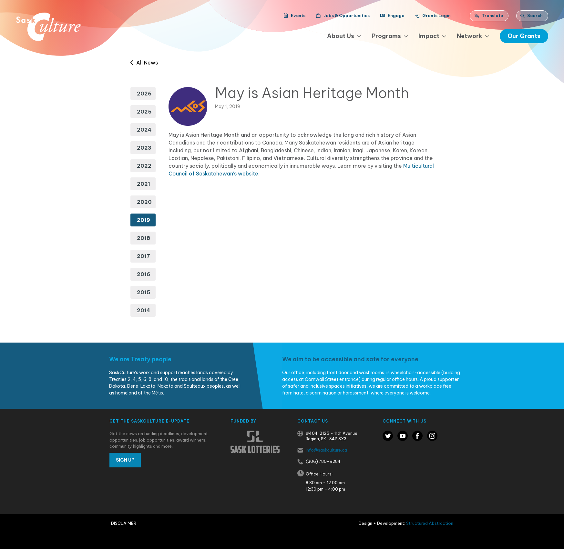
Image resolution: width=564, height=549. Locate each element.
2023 (144, 148)
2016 (143, 274)
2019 (143, 220)
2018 (143, 238)
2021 (143, 184)
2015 (143, 292)
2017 (143, 256)
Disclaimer (123, 523)
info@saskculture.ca (326, 450)
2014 (143, 310)
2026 (144, 93)
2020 (144, 202)
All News (144, 62)
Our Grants (524, 36)
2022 (144, 166)
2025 (144, 111)
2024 (144, 129)
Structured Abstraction (429, 523)
